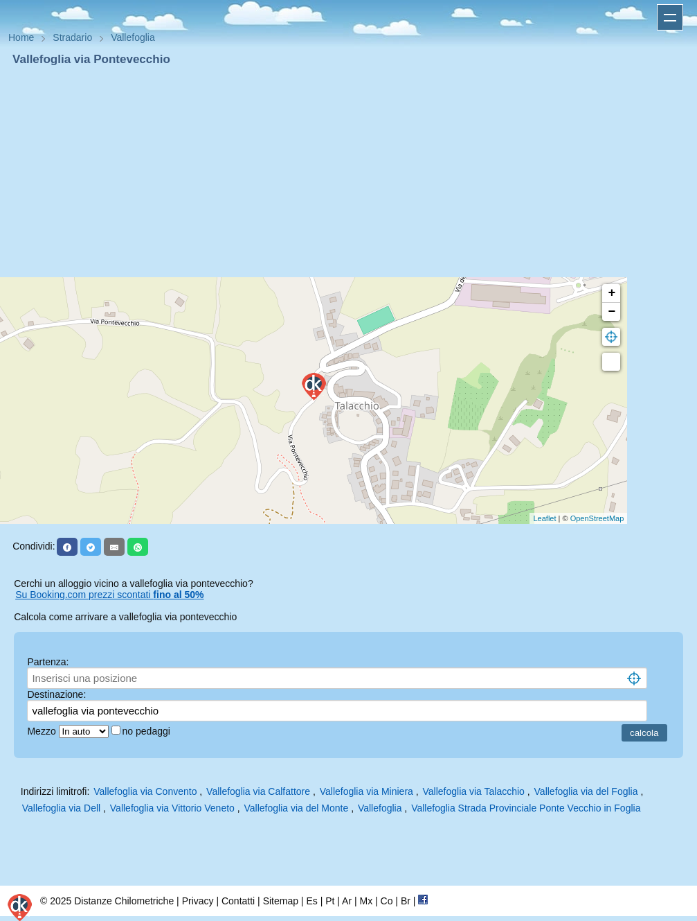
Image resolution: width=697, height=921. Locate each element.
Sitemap (280, 900)
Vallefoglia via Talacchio (474, 791)
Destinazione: (56, 694)
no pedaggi (148, 731)
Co (387, 900)
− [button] (611, 312)
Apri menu (670, 17)
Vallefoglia (380, 808)
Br (405, 900)
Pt (329, 900)
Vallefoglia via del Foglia (586, 791)
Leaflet (544, 518)
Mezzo (42, 731)
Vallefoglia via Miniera (366, 791)
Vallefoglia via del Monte (296, 808)
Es (311, 900)
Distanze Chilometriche (124, 900)
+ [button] (611, 293)
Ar (347, 900)
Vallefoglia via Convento (145, 791)
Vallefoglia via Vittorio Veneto (172, 808)
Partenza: (48, 661)
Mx (365, 900)
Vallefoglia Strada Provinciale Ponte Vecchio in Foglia (525, 808)
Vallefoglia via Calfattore (258, 791)
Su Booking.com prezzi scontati (109, 594)
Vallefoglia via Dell (61, 808)
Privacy (198, 900)
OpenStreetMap (597, 518)
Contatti (238, 900)
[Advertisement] (348, 172)
